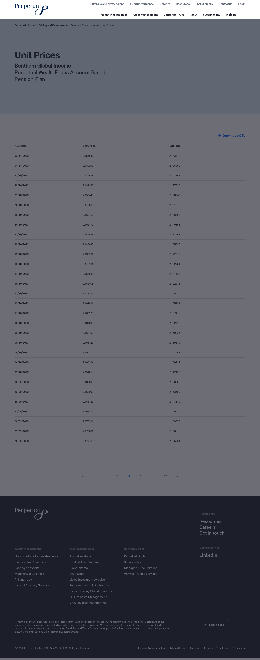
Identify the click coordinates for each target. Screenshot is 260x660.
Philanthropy (23, 582)
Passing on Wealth (27, 570)
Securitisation (133, 564)
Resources (183, 4)
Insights (231, 14)
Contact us (225, 4)
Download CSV (231, 138)
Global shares (78, 570)
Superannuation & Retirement (89, 588)
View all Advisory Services (32, 588)
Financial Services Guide (151, 650)
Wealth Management (113, 14)
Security (194, 650)
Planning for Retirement (31, 564)
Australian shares (81, 559)
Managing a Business (29, 576)
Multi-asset (76, 576)
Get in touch (212, 535)
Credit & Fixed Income (84, 564)
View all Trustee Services (140, 576)
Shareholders (204, 4)
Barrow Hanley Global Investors (90, 594)
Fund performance (142, 4)
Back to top (214, 627)
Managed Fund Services (140, 570)
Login (241, 4)
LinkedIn (208, 558)
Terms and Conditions (216, 650)
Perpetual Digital (135, 559)
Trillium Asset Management (88, 599)
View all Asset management (88, 605)
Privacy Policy (177, 650)
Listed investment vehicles (87, 582)
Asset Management (145, 14)
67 (166, 478)
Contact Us (239, 650)
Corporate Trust (174, 14)
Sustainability (211, 14)
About (193, 14)
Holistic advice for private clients (36, 559)
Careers (165, 4)
